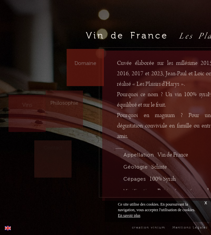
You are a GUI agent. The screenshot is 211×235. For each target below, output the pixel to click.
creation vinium (148, 227)
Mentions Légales (190, 227)
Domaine (85, 60)
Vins (27, 100)
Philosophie (64, 100)
